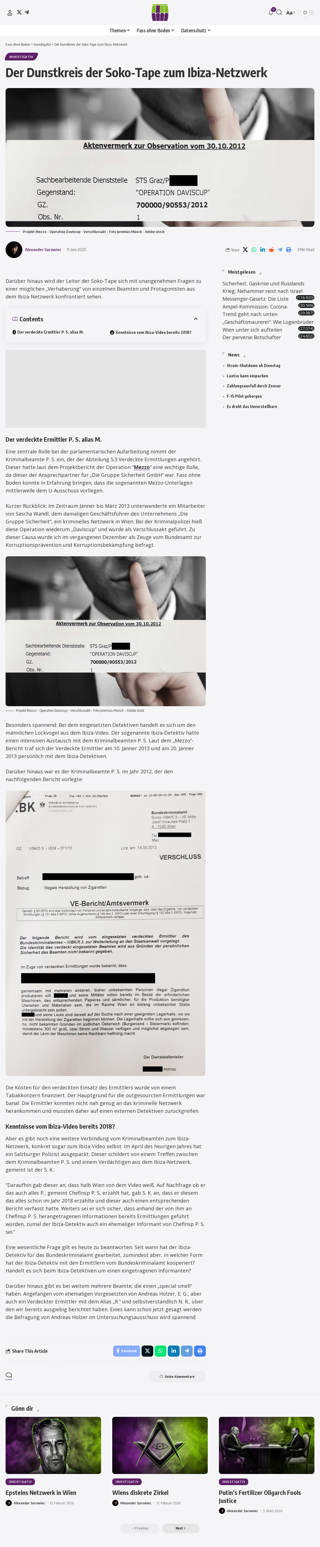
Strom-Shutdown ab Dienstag (253, 373)
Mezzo (142, 467)
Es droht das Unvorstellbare (252, 414)
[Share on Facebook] (126, 1351)
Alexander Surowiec (43, 249)
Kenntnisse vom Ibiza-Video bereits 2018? (154, 332)
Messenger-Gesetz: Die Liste (256, 298)
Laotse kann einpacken (247, 384)
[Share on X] (245, 249)
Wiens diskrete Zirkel (140, 1492)
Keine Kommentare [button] (177, 1376)
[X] (19, 12)
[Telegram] (26, 12)
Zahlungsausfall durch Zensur (254, 394)
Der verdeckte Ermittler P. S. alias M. (50, 332)
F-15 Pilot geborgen (244, 404)
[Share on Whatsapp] (254, 249)
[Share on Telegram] (280, 249)
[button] (10, 13)
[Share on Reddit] (271, 249)
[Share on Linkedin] (262, 249)
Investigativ (21, 57)
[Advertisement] (106, 389)
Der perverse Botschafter (253, 345)
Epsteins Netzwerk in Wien (41, 1492)
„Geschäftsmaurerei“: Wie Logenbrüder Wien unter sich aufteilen (258, 330)
